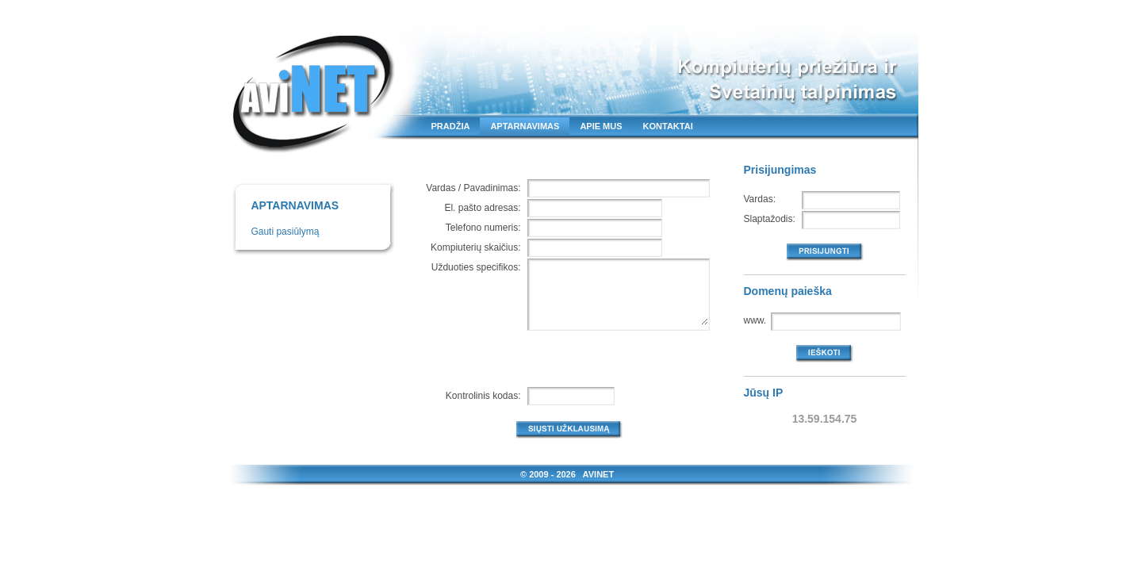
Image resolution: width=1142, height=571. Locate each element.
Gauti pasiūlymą (285, 231)
